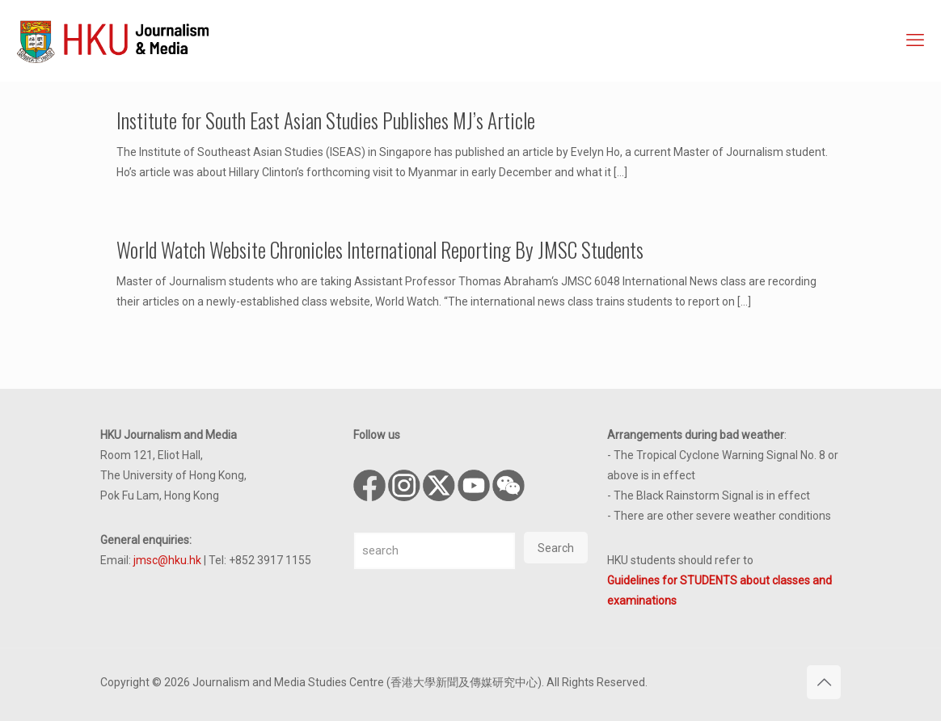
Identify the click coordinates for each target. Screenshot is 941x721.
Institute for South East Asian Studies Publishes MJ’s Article (325, 120)
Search (556, 548)
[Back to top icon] (824, 682)
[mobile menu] (915, 40)
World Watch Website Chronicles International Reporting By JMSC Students (380, 249)
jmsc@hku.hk (167, 560)
